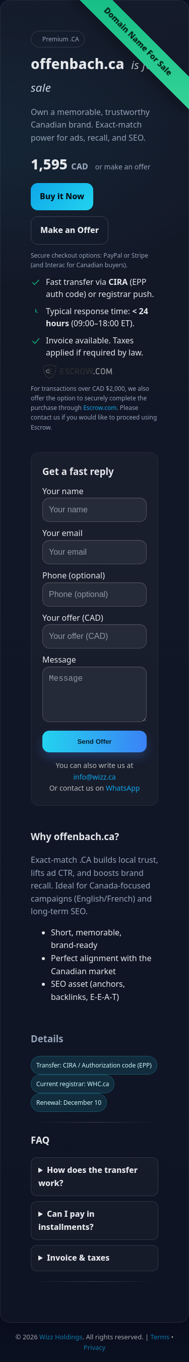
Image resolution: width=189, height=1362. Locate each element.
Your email (62, 533)
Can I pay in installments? (66, 1220)
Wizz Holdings (61, 1336)
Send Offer (94, 741)
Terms (160, 1336)
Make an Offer (69, 229)
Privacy (94, 1347)
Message (59, 659)
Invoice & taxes (78, 1257)
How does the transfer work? (88, 1176)
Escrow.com (99, 407)
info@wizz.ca (94, 777)
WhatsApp (123, 788)
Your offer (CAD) (72, 617)
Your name (62, 491)
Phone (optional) (73, 575)
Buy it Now (62, 196)
